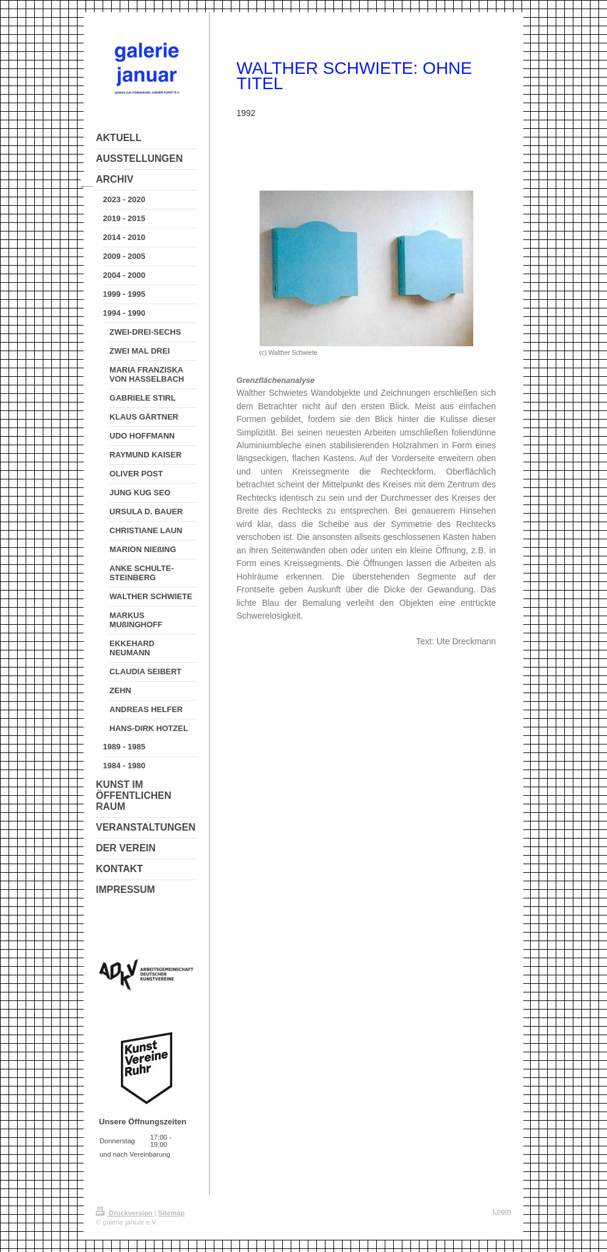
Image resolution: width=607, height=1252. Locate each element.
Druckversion (125, 1213)
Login (502, 1211)
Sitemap (171, 1213)
